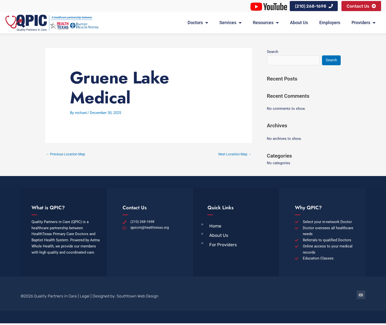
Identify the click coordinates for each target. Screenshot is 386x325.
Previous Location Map (67, 155)
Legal (85, 297)
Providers (363, 24)
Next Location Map (234, 155)
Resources (266, 24)
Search (272, 52)
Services (230, 24)
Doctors (198, 24)
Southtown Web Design (137, 297)
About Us (299, 23)
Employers (329, 23)
